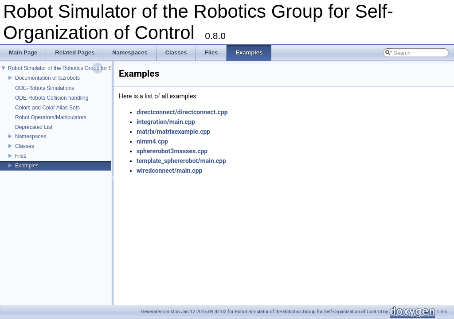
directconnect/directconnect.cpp (182, 112)
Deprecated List (33, 127)
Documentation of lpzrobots (47, 78)
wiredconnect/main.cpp (169, 170)
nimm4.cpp (152, 141)
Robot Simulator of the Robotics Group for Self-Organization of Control (91, 68)
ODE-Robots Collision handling (51, 98)
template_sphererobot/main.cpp (181, 160)
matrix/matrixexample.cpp (173, 131)
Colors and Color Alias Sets (47, 108)
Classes (24, 146)
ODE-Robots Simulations (44, 88)
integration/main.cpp (166, 121)
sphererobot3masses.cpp (172, 151)
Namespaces (30, 136)
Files (20, 156)
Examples (27, 166)
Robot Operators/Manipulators (50, 117)
